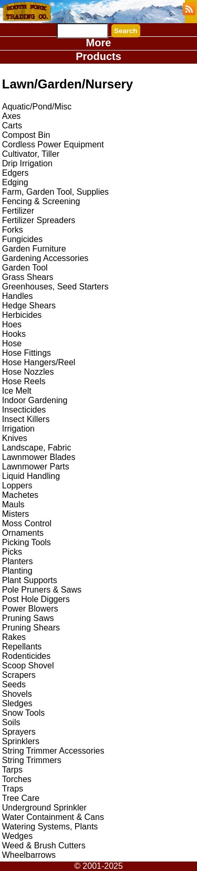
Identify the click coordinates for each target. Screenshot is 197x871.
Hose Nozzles (28, 371)
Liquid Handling (31, 476)
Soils (11, 722)
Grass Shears (28, 277)
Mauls (13, 504)
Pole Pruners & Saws (41, 589)
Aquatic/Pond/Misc (37, 106)
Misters (15, 513)
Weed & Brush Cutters (44, 845)
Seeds (14, 684)
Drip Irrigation (27, 163)
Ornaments (23, 532)
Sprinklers (20, 741)
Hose (12, 343)
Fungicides (22, 239)
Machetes (20, 494)
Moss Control (26, 523)
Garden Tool (25, 267)
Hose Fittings (26, 352)
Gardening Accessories (45, 258)
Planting (17, 570)
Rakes (14, 637)
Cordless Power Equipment (53, 144)
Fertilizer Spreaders (39, 220)
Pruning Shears (31, 627)
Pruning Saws (28, 618)
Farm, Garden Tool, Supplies (55, 191)
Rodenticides (26, 656)
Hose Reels (24, 381)
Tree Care (20, 798)
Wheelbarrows (29, 854)
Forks (12, 229)
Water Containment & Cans (53, 817)
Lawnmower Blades (39, 457)
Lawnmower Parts (35, 466)
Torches (17, 779)
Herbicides (22, 315)
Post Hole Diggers (36, 599)
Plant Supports (29, 580)
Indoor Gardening (35, 400)
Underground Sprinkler (44, 807)
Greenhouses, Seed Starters (55, 286)
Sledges (17, 703)
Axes (11, 116)
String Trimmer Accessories (53, 750)
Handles (17, 296)
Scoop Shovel (28, 665)
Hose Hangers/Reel (39, 362)
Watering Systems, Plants (50, 826)
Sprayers (19, 731)
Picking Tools (26, 542)
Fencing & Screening (41, 201)
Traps (12, 788)
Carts (12, 125)
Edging (15, 182)
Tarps (12, 769)
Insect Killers (26, 419)
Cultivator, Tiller (30, 153)
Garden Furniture (34, 248)
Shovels (17, 693)
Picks (12, 551)
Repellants (22, 646)
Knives (14, 438)
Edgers (15, 172)
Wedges (17, 836)
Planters (17, 561)
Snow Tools (23, 712)
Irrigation (18, 428)
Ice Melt (17, 390)
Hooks (14, 333)
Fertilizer (18, 210)
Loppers (17, 485)
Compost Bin (26, 135)
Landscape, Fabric (36, 447)
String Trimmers (31, 760)
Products (98, 56)
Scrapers (19, 674)
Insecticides (24, 409)
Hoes (12, 324)
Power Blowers (30, 608)
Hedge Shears (29, 305)
